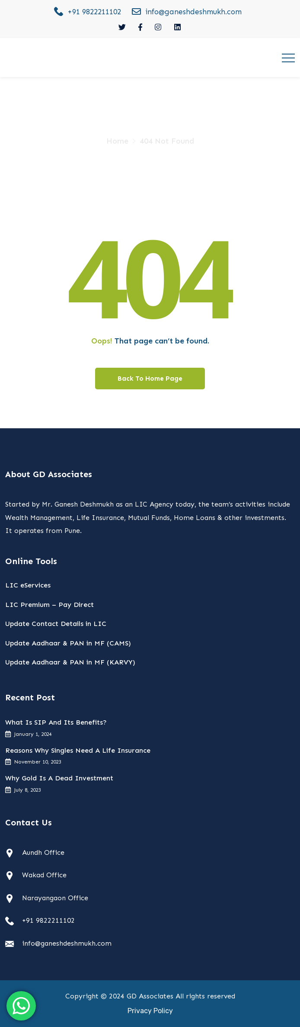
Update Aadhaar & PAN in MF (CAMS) (68, 643)
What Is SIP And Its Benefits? (56, 722)
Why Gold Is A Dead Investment (59, 778)
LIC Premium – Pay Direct (49, 604)
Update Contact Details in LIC (55, 623)
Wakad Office (44, 875)
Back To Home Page (150, 378)
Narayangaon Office (55, 898)
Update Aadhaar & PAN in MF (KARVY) (70, 662)
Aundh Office (43, 852)
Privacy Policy (150, 1011)
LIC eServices (28, 585)
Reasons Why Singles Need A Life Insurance (77, 750)
